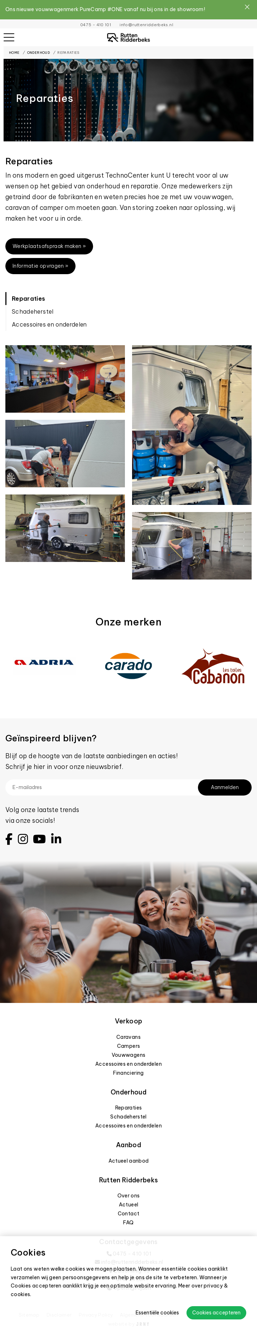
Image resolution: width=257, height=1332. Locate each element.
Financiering (128, 1073)
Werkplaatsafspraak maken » (49, 246)
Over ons (128, 1195)
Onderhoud (38, 53)
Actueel (128, 1204)
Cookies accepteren (216, 1312)
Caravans (128, 1037)
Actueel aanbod (128, 1161)
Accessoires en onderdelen (49, 324)
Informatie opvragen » (40, 266)
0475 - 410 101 (95, 24)
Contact (128, 1213)
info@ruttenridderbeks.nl (146, 24)
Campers (128, 1046)
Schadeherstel (33, 311)
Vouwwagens (129, 1055)
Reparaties (68, 53)
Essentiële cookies (157, 1312)
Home (14, 53)
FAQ (128, 1222)
